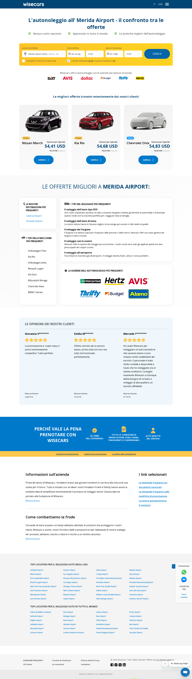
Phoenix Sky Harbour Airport (74, 578)
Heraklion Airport (103, 624)
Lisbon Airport (102, 612)
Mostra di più (33, 500)
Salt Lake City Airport (137, 590)
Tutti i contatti (183, 595)
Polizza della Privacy (90, 660)
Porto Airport (134, 612)
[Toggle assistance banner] (173, 566)
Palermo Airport (135, 620)
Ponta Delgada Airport (105, 632)
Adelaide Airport (36, 624)
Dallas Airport (101, 590)
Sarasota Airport (136, 594)
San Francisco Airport (39, 590)
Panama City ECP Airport (139, 598)
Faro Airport (68, 612)
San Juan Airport (135, 632)
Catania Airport (135, 616)
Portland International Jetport (141, 582)
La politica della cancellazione (124, 454)
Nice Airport (101, 616)
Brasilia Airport (34, 221)
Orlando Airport (36, 570)
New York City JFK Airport (106, 586)
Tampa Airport (102, 574)
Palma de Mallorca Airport (40, 612)
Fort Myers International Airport (109, 578)
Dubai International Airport (107, 628)
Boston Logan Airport (39, 582)
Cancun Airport (69, 628)
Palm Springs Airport (104, 598)
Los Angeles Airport (71, 574)
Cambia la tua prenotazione (95, 454)
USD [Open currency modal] (160, 4)
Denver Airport (69, 570)
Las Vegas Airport (70, 582)
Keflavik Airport (36, 616)
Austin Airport (69, 598)
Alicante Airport (69, 624)
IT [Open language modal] (154, 4)
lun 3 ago (114, 54)
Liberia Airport (34, 215)
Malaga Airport (69, 616)
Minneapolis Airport (38, 594)
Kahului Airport (135, 570)
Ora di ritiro (73, 48)
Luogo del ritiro (30, 48)
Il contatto (145, 505)
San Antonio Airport (38, 598)
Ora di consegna (114, 48)
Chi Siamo (27, 664)
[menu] (167, 4)
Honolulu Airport (103, 582)
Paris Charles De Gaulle (138, 628)
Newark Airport (69, 594)
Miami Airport (35, 574)
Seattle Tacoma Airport (138, 586)
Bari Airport (134, 624)
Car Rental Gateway (165, 659)
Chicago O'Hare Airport (72, 586)
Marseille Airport (37, 628)
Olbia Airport (101, 620)
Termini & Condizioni (61, 660)
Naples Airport (36, 620)
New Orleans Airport (71, 590)
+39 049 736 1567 (184, 587)
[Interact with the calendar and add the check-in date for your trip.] (76, 53)
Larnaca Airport (36, 632)
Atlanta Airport (135, 578)
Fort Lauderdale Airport (39, 578)
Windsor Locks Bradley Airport (108, 594)
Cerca (157, 53)
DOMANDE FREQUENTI (33, 660)
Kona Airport (134, 574)
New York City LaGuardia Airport (43, 586)
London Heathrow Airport (73, 632)
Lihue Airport (101, 570)
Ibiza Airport (68, 620)
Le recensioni (58, 664)
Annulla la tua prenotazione (67, 454)
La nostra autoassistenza (153, 500)
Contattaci (85, 664)
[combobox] (88, 54)
